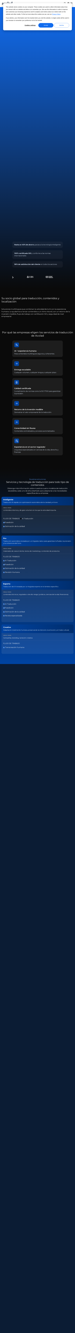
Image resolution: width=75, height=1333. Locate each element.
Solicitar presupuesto (37, 44)
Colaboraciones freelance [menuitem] (37, 1224)
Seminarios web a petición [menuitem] (37, 1232)
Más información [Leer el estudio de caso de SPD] (37, 815)
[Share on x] (32, 1283)
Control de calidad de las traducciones (33, 653)
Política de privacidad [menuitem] (37, 1269)
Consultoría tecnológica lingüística (32, 672)
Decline (61, 25)
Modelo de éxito (32, 1031)
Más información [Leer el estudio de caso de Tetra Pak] (37, 785)
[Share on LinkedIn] (43, 1283)
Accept (46, 25)
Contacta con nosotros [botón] (37, 1005)
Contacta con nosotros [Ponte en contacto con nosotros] (37, 38)
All (14, 1031)
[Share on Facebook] (27, 1283)
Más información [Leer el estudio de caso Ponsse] (37, 756)
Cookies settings (30, 25)
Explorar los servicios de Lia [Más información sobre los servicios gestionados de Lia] (37, 516)
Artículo (20, 1031)
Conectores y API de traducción (30, 688)
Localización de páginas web (29, 581)
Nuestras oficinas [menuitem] (37, 1216)
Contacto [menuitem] (37, 1256)
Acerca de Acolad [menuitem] (37, 1209)
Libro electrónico (48, 1031)
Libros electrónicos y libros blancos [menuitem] (37, 1236)
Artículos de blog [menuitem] (37, 1244)
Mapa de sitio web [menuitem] (37, 1272)
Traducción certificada (26, 563)
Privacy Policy (56, 14)
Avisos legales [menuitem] (37, 1265)
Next (24, 1088)
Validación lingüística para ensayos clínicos (35, 600)
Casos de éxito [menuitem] (37, 1240)
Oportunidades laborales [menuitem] (37, 1220)
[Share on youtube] (48, 1283)
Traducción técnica (24, 546)
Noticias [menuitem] (37, 1213)
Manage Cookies (37, 1288)
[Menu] (71, 3)
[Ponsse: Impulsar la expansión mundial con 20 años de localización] (30, 1062)
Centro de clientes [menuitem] (37, 1252)
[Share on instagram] (37, 1283)
